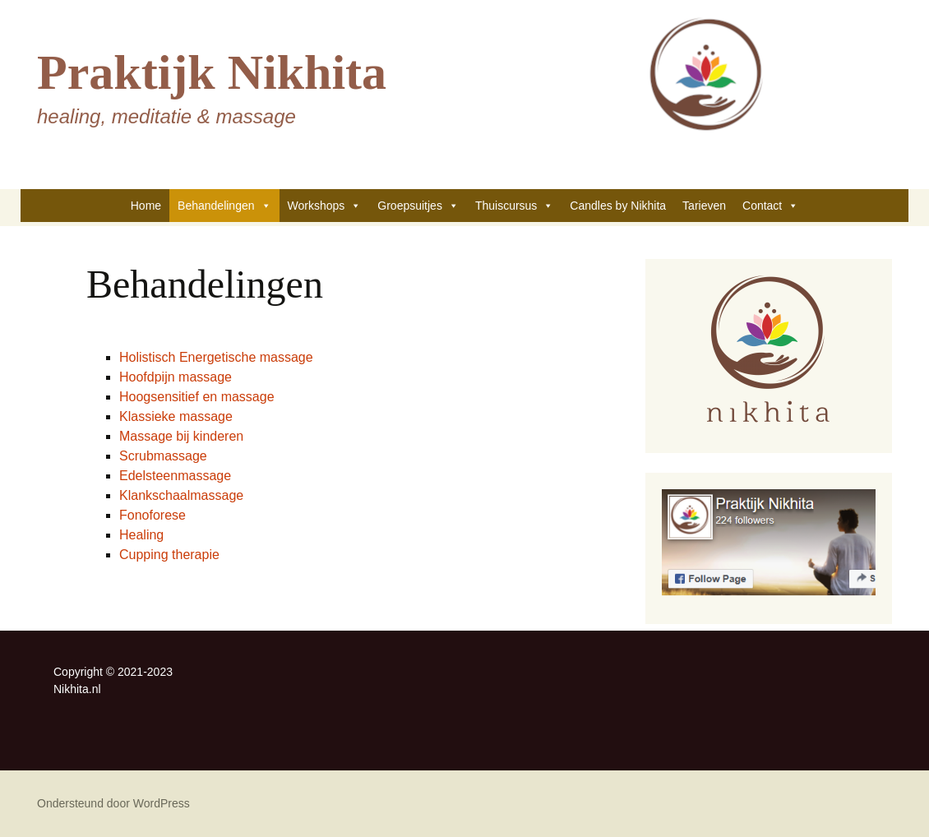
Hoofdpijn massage (175, 377)
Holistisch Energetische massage (216, 357)
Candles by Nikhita (618, 205)
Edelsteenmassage (175, 476)
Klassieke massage (176, 416)
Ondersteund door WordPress (113, 803)
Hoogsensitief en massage (197, 397)
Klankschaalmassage (181, 495)
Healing (141, 535)
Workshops (325, 205)
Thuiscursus (514, 205)
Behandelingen (224, 205)
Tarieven (704, 205)
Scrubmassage (163, 456)
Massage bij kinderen (181, 436)
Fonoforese (152, 515)
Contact (770, 205)
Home (146, 205)
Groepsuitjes (418, 205)
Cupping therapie (169, 555)
